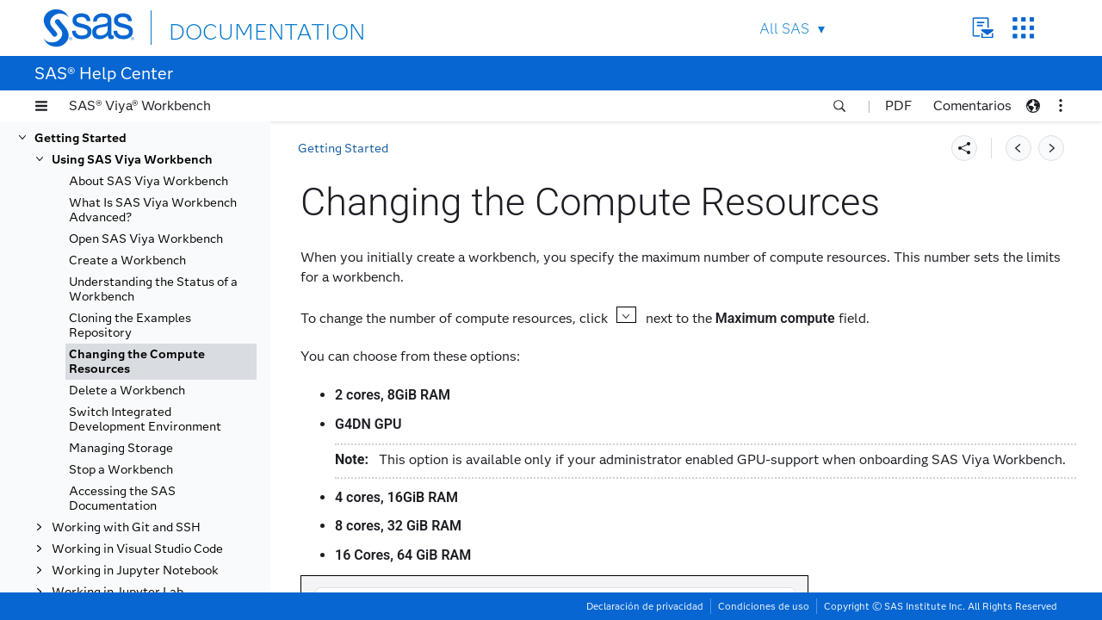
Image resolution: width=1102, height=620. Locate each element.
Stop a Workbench (121, 469)
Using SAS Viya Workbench (132, 159)
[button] (41, 106)
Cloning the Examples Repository (130, 325)
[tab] (161, 362)
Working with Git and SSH (126, 527)
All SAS (784, 29)
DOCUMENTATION (231, 27)
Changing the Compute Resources (137, 361)
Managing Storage (121, 448)
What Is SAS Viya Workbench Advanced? (153, 210)
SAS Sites (1023, 28)
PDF (898, 105)
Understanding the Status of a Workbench (153, 289)
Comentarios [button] (972, 105)
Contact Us (983, 28)
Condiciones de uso (763, 606)
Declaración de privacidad (644, 606)
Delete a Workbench (127, 390)
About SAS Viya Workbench (148, 181)
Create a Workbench (127, 260)
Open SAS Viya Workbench (146, 239)
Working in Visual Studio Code (137, 549)
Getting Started (80, 138)
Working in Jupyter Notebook (135, 570)
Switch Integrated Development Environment (145, 419)
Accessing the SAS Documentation (122, 498)
